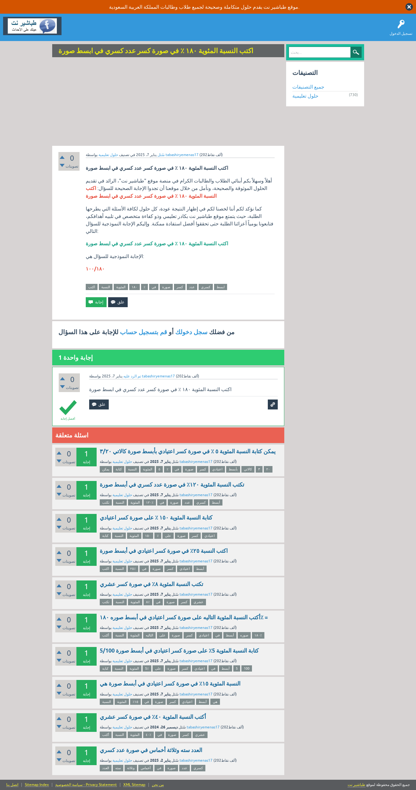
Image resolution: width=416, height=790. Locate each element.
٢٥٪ (133, 569)
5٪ (147, 668)
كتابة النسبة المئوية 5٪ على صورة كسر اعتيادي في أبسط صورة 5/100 (179, 650)
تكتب (105, 502)
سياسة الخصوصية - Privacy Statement (86, 785)
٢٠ (268, 469)
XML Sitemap (134, 785)
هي (215, 702)
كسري (205, 287)
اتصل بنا (12, 785)
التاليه (149, 635)
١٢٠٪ (149, 502)
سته (118, 768)
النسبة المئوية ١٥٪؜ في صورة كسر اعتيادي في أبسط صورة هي (170, 683)
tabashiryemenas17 (196, 462)
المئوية (121, 287)
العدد (105, 768)
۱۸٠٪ (258, 635)
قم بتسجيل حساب (143, 332)
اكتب (91, 287)
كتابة (119, 469)
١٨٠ (134, 287)
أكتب (105, 635)
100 (246, 668)
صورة (166, 287)
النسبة (105, 287)
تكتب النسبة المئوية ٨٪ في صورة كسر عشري (151, 584)
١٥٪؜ (135, 702)
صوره (244, 635)
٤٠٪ (148, 735)
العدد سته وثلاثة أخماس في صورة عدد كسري (151, 750)
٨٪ (148, 602)
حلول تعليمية (108, 155)
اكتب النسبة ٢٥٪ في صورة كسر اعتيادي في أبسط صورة (164, 550)
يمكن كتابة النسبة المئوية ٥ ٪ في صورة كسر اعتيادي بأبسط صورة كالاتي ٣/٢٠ (188, 451)
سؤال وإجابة (76, 30)
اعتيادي (217, 469)
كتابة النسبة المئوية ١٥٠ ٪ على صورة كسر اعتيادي (156, 517)
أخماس (146, 768)
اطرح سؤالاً (101, 30)
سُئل (161, 155)
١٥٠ (148, 536)
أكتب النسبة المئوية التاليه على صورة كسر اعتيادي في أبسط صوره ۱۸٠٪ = (184, 617)
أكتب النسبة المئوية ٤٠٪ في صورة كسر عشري (153, 717)
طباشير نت (356, 785)
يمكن (105, 469)
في (154, 287)
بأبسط (233, 469)
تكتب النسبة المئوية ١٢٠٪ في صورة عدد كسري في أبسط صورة (172, 484)
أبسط (216, 502)
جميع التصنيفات (308, 87)
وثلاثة (131, 768)
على (168, 536)
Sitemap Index (37, 785)
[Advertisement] (168, 102)
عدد (192, 287)
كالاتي (248, 469)
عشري (198, 602)
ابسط (221, 287)
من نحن (158, 785)
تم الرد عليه (132, 376)
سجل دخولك (191, 332)
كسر (179, 287)
